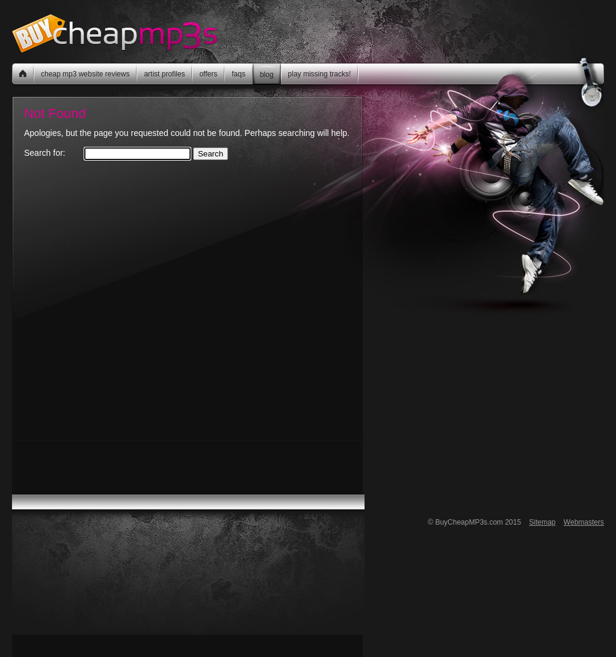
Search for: (44, 153)
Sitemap (542, 522)
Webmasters (584, 522)
